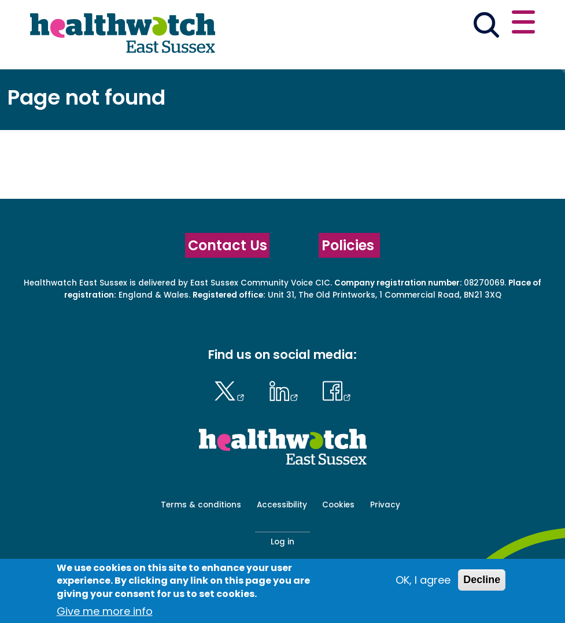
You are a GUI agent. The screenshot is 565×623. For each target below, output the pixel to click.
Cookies (338, 504)
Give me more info (105, 611)
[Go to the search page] (486, 26)
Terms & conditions (201, 504)
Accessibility (282, 504)
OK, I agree (423, 580)
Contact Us (227, 245)
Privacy (385, 504)
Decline (481, 579)
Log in (282, 541)
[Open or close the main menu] (523, 24)
